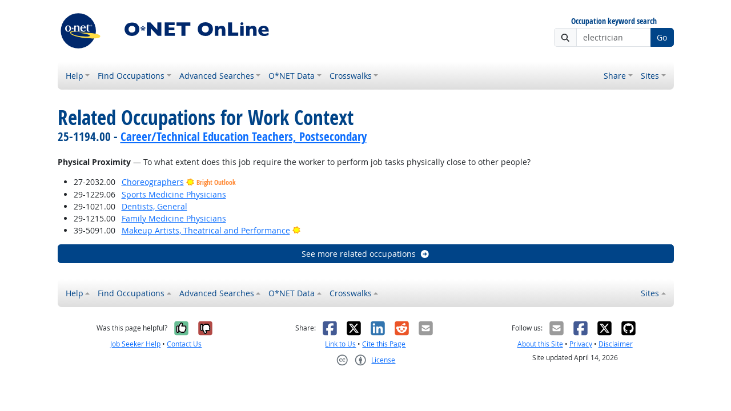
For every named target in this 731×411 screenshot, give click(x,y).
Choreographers (153, 181)
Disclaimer (616, 344)
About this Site (540, 344)
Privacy (580, 344)
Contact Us (184, 344)
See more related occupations (366, 253)
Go (662, 37)
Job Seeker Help (135, 344)
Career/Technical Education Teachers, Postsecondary (244, 136)
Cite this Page (383, 344)
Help (74, 75)
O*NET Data (291, 75)
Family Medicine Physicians (174, 218)
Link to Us (340, 344)
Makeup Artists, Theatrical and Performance (206, 230)
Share (615, 75)
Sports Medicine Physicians (174, 194)
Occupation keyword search (614, 21)
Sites (650, 75)
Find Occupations (131, 75)
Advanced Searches (216, 75)
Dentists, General (154, 206)
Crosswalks (351, 75)
